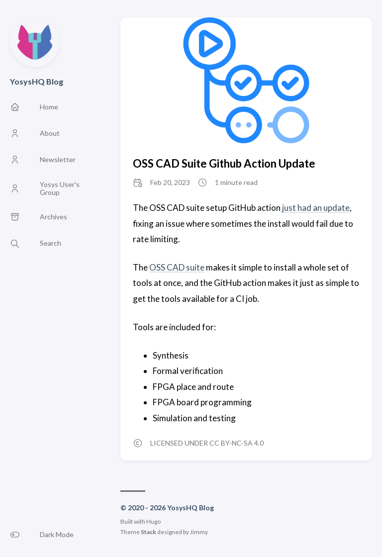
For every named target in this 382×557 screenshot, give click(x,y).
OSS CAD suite (176, 267)
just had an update (316, 207)
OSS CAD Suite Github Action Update (224, 163)
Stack (148, 532)
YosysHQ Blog (36, 81)
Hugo (153, 521)
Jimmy (199, 532)
